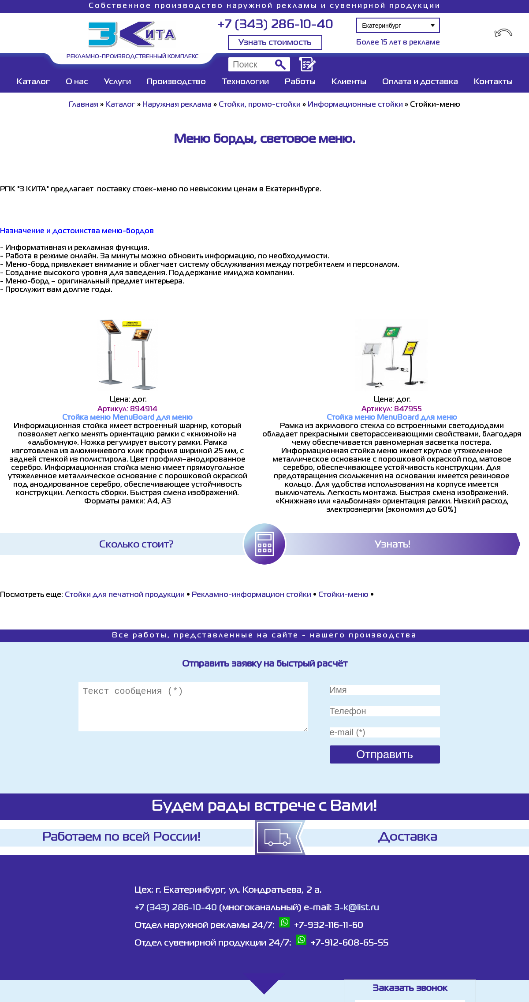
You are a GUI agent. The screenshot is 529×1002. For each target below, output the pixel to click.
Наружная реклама (177, 105)
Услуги (117, 82)
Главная (83, 105)
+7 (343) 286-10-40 (275, 24)
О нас (77, 82)
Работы (300, 82)
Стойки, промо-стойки (260, 105)
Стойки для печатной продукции (125, 595)
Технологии (245, 82)
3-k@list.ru (356, 908)
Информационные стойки (355, 105)
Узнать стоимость (275, 42)
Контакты (493, 82)
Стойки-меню (343, 595)
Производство (176, 82)
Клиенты (349, 82)
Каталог (33, 82)
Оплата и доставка (420, 82)
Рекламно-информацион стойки (251, 595)
